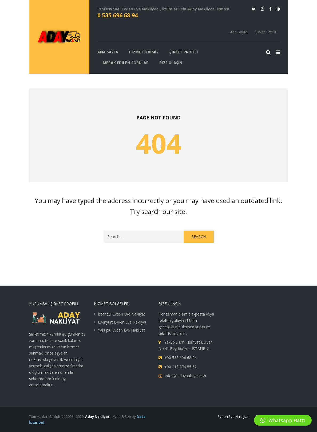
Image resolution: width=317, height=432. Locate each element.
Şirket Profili (265, 31)
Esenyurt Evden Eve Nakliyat (122, 322)
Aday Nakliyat (97, 416)
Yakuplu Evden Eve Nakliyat (121, 330)
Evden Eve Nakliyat (233, 416)
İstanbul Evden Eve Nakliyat (121, 314)
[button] (283, 420)
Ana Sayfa (238, 31)
